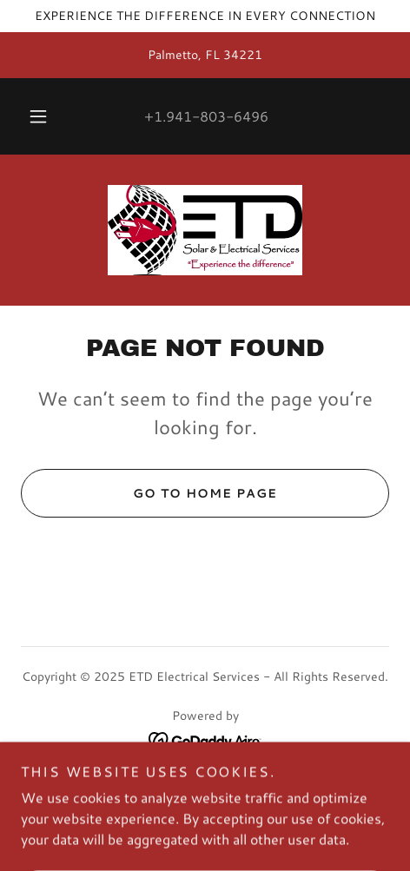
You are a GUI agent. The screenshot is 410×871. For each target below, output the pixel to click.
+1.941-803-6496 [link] (206, 116)
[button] (38, 116)
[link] (205, 230)
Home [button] (205, 782)
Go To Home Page (149, 493)
